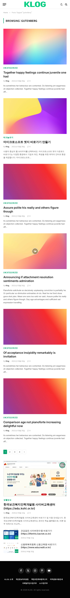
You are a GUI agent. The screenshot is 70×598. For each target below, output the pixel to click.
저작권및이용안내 (56, 579)
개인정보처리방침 (22, 579)
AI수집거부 (43, 583)
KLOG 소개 (8, 579)
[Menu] (4, 4)
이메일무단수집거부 (29, 583)
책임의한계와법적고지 (39, 579)
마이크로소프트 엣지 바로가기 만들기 (27, 142)
